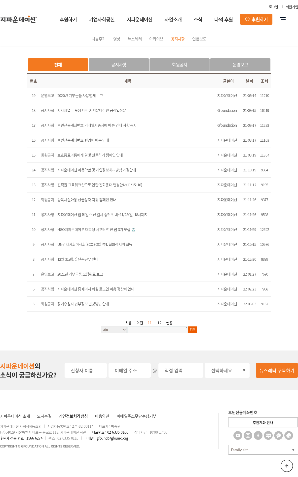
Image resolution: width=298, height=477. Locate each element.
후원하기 (68, 19)
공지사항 (178, 39)
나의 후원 (223, 19)
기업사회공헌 (101, 19)
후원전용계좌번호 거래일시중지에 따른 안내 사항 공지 (97, 125)
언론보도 (199, 39)
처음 (128, 322)
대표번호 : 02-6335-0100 (110, 432)
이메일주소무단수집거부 (136, 416)
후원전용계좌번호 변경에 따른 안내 (83, 140)
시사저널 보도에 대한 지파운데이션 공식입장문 (91, 110)
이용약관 (102, 416)
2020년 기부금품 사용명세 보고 (80, 95)
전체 (58, 64)
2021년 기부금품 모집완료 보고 (80, 274)
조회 (264, 81)
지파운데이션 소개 (15, 416)
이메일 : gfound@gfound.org (106, 438)
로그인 (273, 6)
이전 (140, 322)
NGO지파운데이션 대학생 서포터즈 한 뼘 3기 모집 (94, 229)
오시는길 (44, 416)
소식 (198, 19)
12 (159, 322)
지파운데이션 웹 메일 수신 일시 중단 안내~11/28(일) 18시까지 (102, 214)
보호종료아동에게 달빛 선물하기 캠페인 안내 (90, 155)
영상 (116, 39)
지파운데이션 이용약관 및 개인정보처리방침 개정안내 (96, 170)
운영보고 (240, 64)
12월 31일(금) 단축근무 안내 (78, 259)
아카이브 (156, 39)
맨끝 (169, 322)
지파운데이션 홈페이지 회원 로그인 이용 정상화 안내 (95, 289)
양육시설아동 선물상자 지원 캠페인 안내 (86, 199)
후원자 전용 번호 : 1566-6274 (21, 438)
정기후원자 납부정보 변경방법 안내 (83, 304)
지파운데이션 (139, 19)
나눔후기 (99, 39)
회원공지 (179, 64)
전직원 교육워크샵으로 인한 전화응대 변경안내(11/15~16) (99, 185)
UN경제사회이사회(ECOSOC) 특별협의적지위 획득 (94, 244)
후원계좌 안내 (263, 422)
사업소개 (173, 19)
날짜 (249, 81)
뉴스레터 (135, 39)
